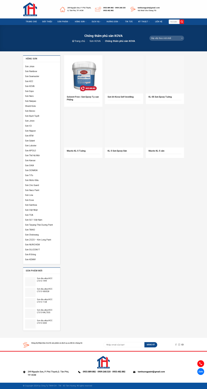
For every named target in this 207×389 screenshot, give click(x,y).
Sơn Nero (29, 96)
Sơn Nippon (30, 131)
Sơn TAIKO (30, 229)
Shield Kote (30, 106)
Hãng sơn (80, 21)
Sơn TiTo (29, 175)
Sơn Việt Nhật (31, 210)
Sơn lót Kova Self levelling (121, 97)
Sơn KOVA (95, 41)
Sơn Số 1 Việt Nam (33, 220)
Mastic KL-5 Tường (76, 151)
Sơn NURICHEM (32, 244)
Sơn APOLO (30, 150)
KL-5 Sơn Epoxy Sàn (117, 151)
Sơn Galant (30, 140)
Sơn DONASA (31, 170)
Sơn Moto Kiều (32, 180)
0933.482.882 (108, 10)
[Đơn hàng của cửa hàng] (166, 38)
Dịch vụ (96, 21)
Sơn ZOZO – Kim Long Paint (38, 239)
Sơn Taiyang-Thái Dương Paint (39, 225)
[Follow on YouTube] (182, 345)
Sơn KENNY (30, 259)
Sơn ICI (28, 126)
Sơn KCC (29, 81)
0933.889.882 (108, 8)
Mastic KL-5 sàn (156, 151)
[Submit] (182, 21)
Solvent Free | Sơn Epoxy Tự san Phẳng (83, 98)
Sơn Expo (29, 91)
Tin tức (129, 22)
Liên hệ (158, 22)
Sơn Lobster (30, 145)
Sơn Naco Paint (32, 190)
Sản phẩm (63, 21)
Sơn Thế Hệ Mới (32, 155)
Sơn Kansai (30, 160)
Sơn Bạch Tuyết (32, 116)
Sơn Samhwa (31, 205)
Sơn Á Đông (30, 254)
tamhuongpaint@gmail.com (149, 8)
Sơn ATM (29, 135)
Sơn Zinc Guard (32, 185)
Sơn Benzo (30, 111)
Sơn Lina (29, 195)
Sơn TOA (29, 215)
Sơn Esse (29, 200)
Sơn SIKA (29, 165)
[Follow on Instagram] (179, 345)
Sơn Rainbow (31, 71)
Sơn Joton (29, 121)
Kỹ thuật (144, 21)
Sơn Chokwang (32, 234)
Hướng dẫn (113, 21)
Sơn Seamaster (32, 76)
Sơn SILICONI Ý (32, 249)
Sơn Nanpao (30, 101)
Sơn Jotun (29, 66)
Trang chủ (31, 22)
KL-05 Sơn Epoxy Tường (160, 97)
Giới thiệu (47, 22)
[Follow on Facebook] (176, 345)
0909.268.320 (120, 8)
